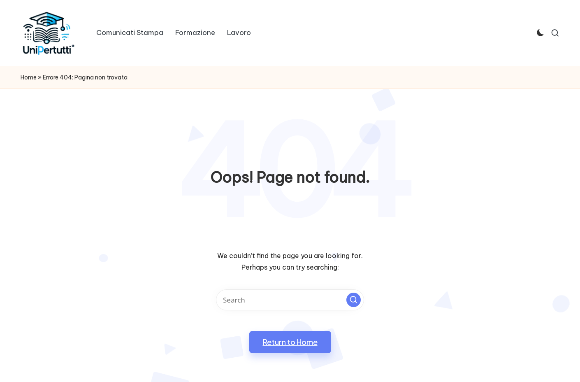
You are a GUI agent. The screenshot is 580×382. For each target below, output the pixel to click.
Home (29, 77)
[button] (353, 300)
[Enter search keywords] (290, 299)
